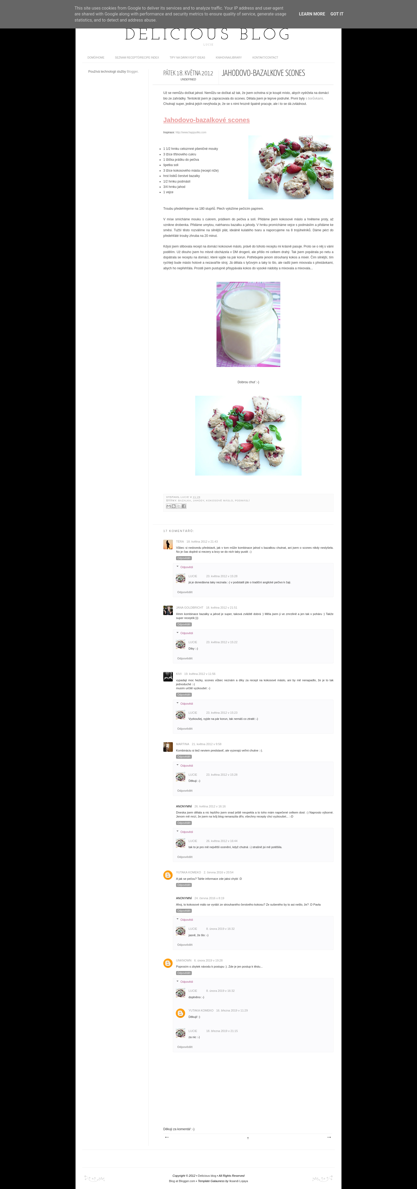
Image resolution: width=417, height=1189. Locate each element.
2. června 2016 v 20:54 (218, 872)
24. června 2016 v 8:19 (209, 898)
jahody (198, 500)
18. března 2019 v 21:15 (222, 1031)
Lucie (185, 497)
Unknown (183, 960)
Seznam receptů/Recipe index (137, 57)
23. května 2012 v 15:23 (221, 712)
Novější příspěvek (166, 1137)
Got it (336, 13)
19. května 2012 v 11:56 (199, 673)
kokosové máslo (219, 500)
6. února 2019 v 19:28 (208, 960)
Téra (180, 541)
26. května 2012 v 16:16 (210, 806)
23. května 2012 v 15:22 (221, 642)
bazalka (184, 500)
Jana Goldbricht (189, 607)
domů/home (95, 57)
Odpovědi (187, 566)
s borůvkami (314, 98)
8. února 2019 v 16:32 (220, 928)
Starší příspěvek (328, 1137)
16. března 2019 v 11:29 (232, 1010)
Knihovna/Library (229, 57)
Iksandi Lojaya (238, 1181)
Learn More (312, 13)
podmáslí (242, 500)
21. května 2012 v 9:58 (206, 744)
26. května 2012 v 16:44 (221, 841)
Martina (182, 744)
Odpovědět (183, 558)
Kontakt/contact (265, 57)
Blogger (132, 71)
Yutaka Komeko (188, 872)
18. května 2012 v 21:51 (221, 607)
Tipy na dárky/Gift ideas (187, 57)
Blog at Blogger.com (182, 1181)
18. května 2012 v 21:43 (202, 541)
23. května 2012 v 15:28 (221, 576)
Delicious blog (208, 35)
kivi (179, 673)
